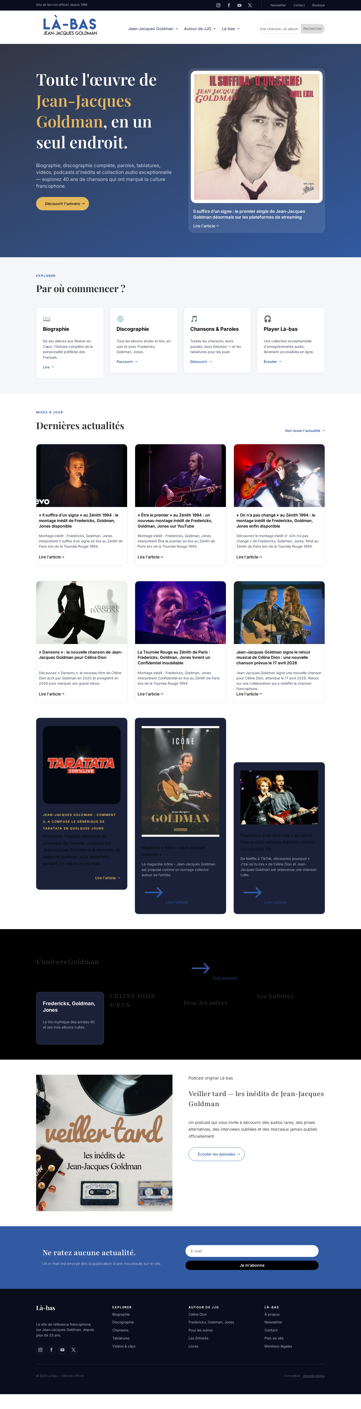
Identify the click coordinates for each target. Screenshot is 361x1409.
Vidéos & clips (123, 1346)
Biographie (121, 1314)
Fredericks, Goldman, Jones (211, 1322)
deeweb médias (314, 1376)
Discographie (123, 1322)
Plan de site (274, 1338)
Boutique (318, 5)
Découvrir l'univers (62, 203)
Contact (299, 5)
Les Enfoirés (198, 1338)
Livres (193, 1346)
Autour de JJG (197, 29)
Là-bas (228, 29)
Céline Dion (198, 1314)
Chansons (120, 1330)
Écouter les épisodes (216, 1154)
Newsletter (278, 5)
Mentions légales (278, 1346)
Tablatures (121, 1338)
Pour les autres (201, 1330)
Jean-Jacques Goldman (150, 29)
